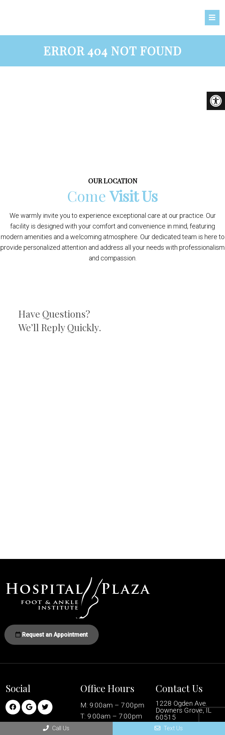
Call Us (56, 728)
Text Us (169, 728)
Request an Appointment (51, 634)
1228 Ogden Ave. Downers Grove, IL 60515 (183, 710)
